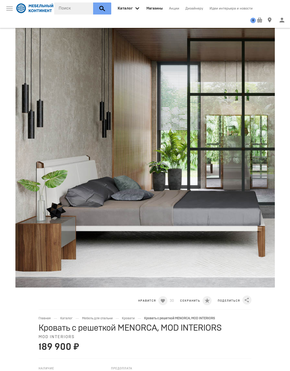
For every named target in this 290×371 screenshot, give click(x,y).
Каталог (66, 318)
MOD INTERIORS (57, 337)
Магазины (154, 8)
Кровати (128, 318)
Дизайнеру (194, 8)
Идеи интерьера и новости (231, 8)
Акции (174, 8)
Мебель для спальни (97, 318)
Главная (45, 318)
